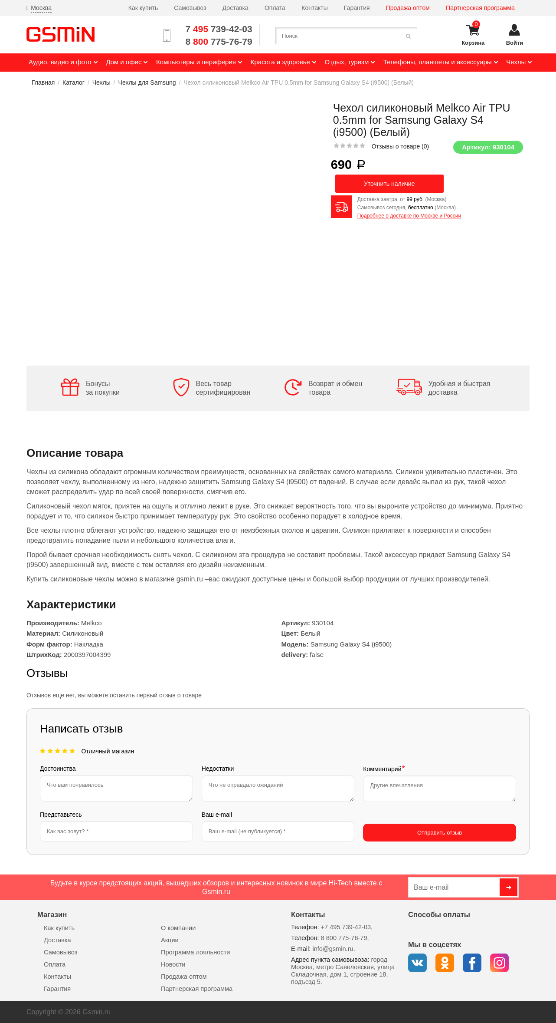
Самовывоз (190, 7)
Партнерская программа (480, 7)
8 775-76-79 (219, 41)
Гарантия (357, 7)
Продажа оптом (408, 7)
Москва (41, 7)
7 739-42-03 (219, 29)
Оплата (275, 7)
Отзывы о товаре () (400, 146)
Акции (170, 939)
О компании (178, 927)
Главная (43, 82)
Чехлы (101, 82)
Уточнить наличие (389, 183)
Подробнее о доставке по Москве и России (409, 216)
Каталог (73, 82)
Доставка (235, 7)
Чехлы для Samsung (147, 82)
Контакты (314, 7)
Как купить (143, 7)
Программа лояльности (195, 951)
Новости (173, 963)
